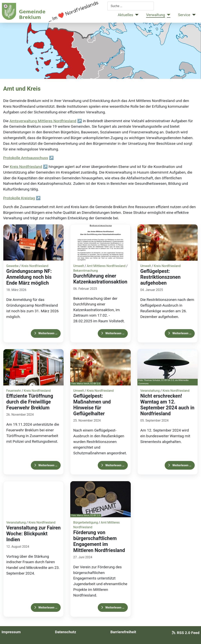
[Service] (193, 15)
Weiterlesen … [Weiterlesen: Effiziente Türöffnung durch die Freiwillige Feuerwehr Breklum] (46, 465)
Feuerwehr (13, 391)
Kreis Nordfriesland (26, 166)
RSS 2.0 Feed (184, 632)
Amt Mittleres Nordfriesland (106, 266)
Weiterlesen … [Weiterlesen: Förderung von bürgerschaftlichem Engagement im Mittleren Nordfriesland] (112, 607)
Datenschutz (65, 632)
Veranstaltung (150, 391)
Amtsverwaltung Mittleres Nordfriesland (42, 121)
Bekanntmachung (85, 270)
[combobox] (130, 6)
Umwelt (78, 266)
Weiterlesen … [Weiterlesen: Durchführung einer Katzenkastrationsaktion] (112, 333)
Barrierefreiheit (123, 632)
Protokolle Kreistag (19, 198)
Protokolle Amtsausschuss (25, 158)
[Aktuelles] (136, 15)
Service (184, 15)
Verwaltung (155, 15)
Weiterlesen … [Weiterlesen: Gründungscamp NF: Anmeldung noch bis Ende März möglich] (46, 333)
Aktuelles (125, 15)
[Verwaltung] (168, 15)
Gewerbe (12, 266)
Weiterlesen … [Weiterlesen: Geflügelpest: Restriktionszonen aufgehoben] (179, 333)
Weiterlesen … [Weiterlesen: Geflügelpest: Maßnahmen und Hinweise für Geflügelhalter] (112, 465)
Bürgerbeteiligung (85, 522)
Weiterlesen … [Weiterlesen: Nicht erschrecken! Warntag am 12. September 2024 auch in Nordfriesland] (179, 465)
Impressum (11, 632)
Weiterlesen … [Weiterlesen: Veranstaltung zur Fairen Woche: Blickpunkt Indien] (46, 607)
